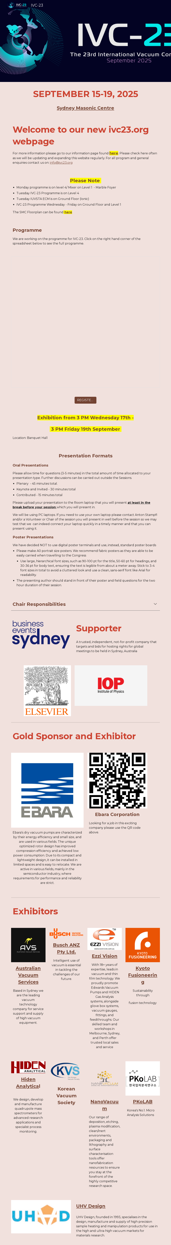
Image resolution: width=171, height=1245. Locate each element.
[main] (85, 100)
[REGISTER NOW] (85, 400)
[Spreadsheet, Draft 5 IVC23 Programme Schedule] (85, 322)
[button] (155, 604)
